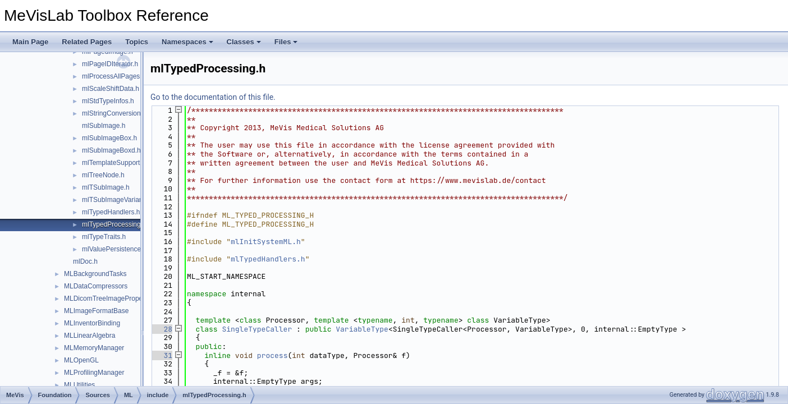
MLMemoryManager (94, 348)
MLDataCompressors (95, 286)
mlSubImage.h (103, 126)
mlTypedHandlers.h (111, 212)
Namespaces (187, 42)
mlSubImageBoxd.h (111, 150)
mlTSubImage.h (106, 187)
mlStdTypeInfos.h (108, 101)
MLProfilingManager (94, 373)
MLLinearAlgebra (89, 335)
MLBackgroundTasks (95, 274)
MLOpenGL (81, 360)
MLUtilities (79, 385)
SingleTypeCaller (257, 329)
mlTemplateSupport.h (113, 163)
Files (286, 42)
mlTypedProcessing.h (114, 224)
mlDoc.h (85, 261)
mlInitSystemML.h (266, 241)
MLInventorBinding (92, 323)
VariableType (362, 329)
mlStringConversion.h (114, 113)
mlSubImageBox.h (109, 138)
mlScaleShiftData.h (110, 89)
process (272, 355)
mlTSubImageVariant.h (116, 200)
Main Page (30, 42)
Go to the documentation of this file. (213, 97)
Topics (136, 42)
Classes (244, 42)
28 (161, 329)
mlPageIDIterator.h (110, 64)
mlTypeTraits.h (104, 237)
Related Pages (87, 42)
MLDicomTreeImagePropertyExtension (122, 298)
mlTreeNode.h (103, 175)
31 (161, 355)
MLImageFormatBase (96, 311)
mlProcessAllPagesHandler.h (125, 76)
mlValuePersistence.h (114, 249)
